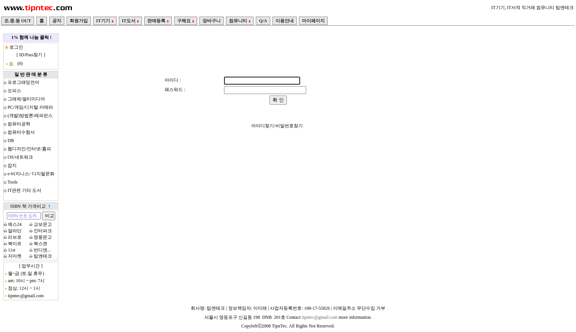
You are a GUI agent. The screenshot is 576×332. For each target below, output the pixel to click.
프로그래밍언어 (23, 82)
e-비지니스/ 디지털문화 (31, 173)
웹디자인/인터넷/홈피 (29, 148)
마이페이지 (313, 20)
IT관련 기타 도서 (24, 190)
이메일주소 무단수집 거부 (359, 308)
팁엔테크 (43, 256)
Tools (13, 182)
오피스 (14, 90)
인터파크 (43, 230)
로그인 (15, 47)
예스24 (15, 224)
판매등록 (158, 20)
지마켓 (15, 256)
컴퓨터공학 (19, 124)
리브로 (15, 237)
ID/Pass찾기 (30, 54)
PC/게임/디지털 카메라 (30, 107)
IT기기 (105, 20)
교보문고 (43, 224)
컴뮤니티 (240, 20)
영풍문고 (43, 237)
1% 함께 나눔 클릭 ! (31, 37)
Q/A (263, 20)
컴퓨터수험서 (21, 132)
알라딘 (15, 230)
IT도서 (130, 20)
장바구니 (211, 20)
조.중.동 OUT (17, 20)
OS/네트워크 (20, 157)
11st (12, 250)
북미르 (15, 243)
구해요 (185, 20)
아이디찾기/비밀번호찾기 (276, 125)
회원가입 (79, 20)
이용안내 (285, 20)
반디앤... (42, 250)
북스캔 (40, 243)
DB (11, 140)
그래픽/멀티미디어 (26, 99)
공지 (56, 20)
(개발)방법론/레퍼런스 (30, 115)
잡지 (12, 165)
